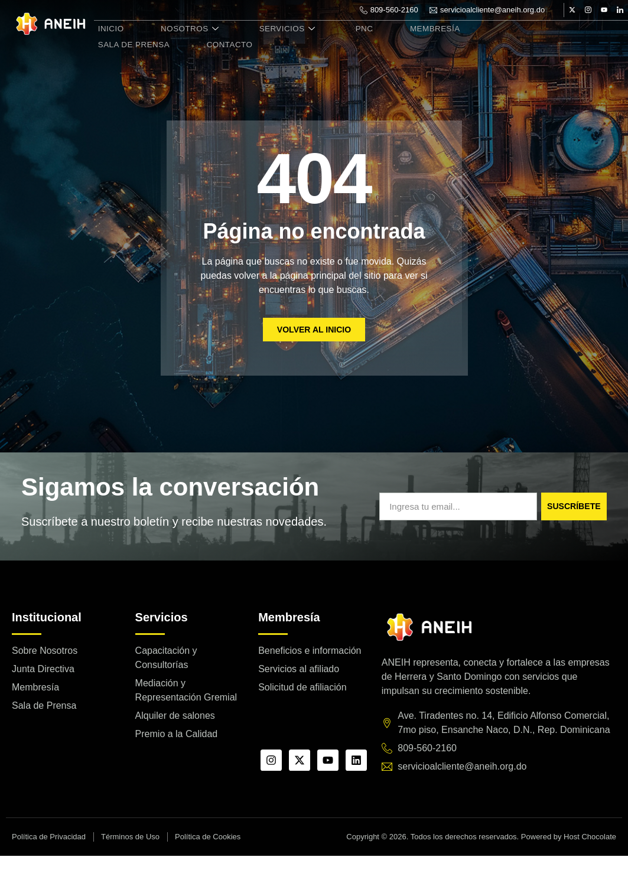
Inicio (107, 42)
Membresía (409, 42)
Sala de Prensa (501, 42)
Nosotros (181, 42)
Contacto (118, 55)
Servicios (273, 42)
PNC (344, 42)
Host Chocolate (590, 850)
